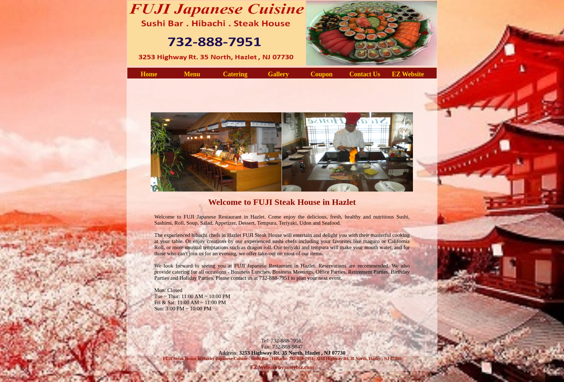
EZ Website (408, 74)
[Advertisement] (282, 94)
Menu (192, 74)
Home (149, 74)
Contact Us (364, 74)
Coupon (321, 74)
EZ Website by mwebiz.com (282, 367)
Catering (235, 74)
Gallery (278, 74)
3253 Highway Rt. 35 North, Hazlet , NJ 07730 (292, 353)
